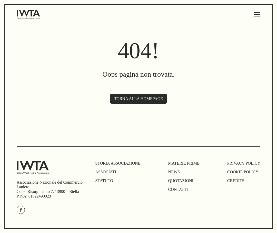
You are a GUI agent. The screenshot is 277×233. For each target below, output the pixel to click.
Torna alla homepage (138, 98)
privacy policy (243, 163)
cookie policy (243, 172)
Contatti (178, 189)
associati (105, 172)
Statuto (104, 180)
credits (235, 180)
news (174, 172)
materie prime (184, 163)
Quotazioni (180, 180)
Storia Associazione (117, 163)
